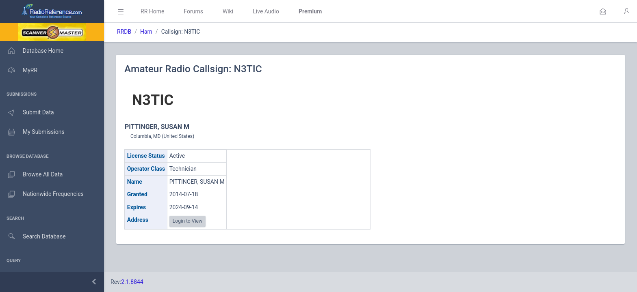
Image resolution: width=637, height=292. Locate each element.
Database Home (31, 50)
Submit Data (27, 112)
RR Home (152, 11)
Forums (193, 11)
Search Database (33, 236)
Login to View (188, 221)
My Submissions (32, 132)
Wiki (228, 11)
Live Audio (266, 11)
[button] (602, 11)
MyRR (18, 70)
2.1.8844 (132, 282)
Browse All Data (31, 174)
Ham (146, 31)
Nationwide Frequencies (42, 194)
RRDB (124, 31)
